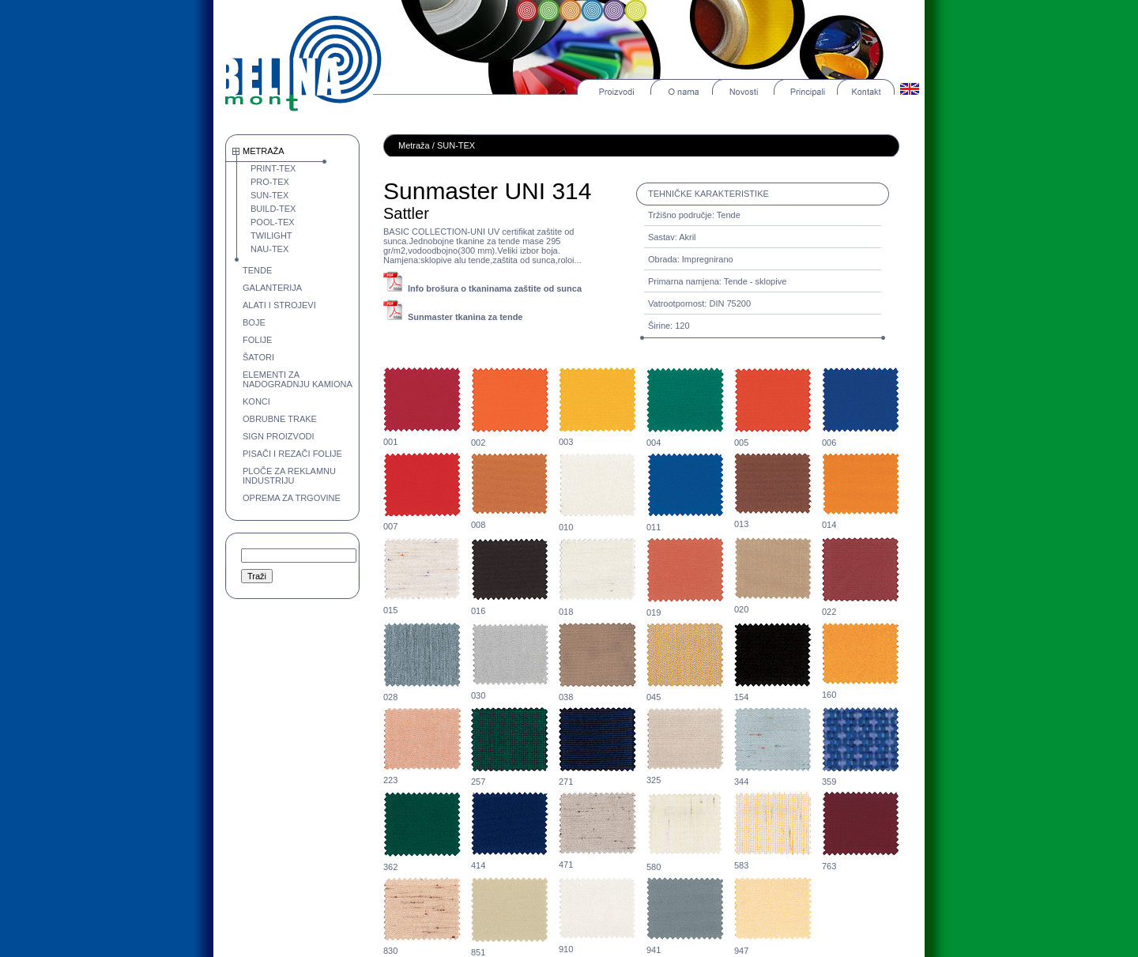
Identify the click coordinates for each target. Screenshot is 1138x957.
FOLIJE (257, 340)
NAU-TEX (269, 249)
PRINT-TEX (273, 168)
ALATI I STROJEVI (279, 305)
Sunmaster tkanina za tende (465, 317)
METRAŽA (263, 151)
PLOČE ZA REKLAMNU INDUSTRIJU (289, 475)
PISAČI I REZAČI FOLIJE (292, 453)
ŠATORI (258, 357)
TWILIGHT (271, 235)
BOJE (254, 322)
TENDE (257, 270)
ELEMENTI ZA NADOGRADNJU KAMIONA (297, 379)
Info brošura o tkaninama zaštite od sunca (495, 288)
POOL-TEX (273, 222)
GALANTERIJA (272, 287)
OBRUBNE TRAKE (280, 419)
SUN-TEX (269, 195)
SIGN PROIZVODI (278, 436)
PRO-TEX (270, 182)
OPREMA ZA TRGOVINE (292, 498)
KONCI (256, 401)
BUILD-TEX (273, 208)
